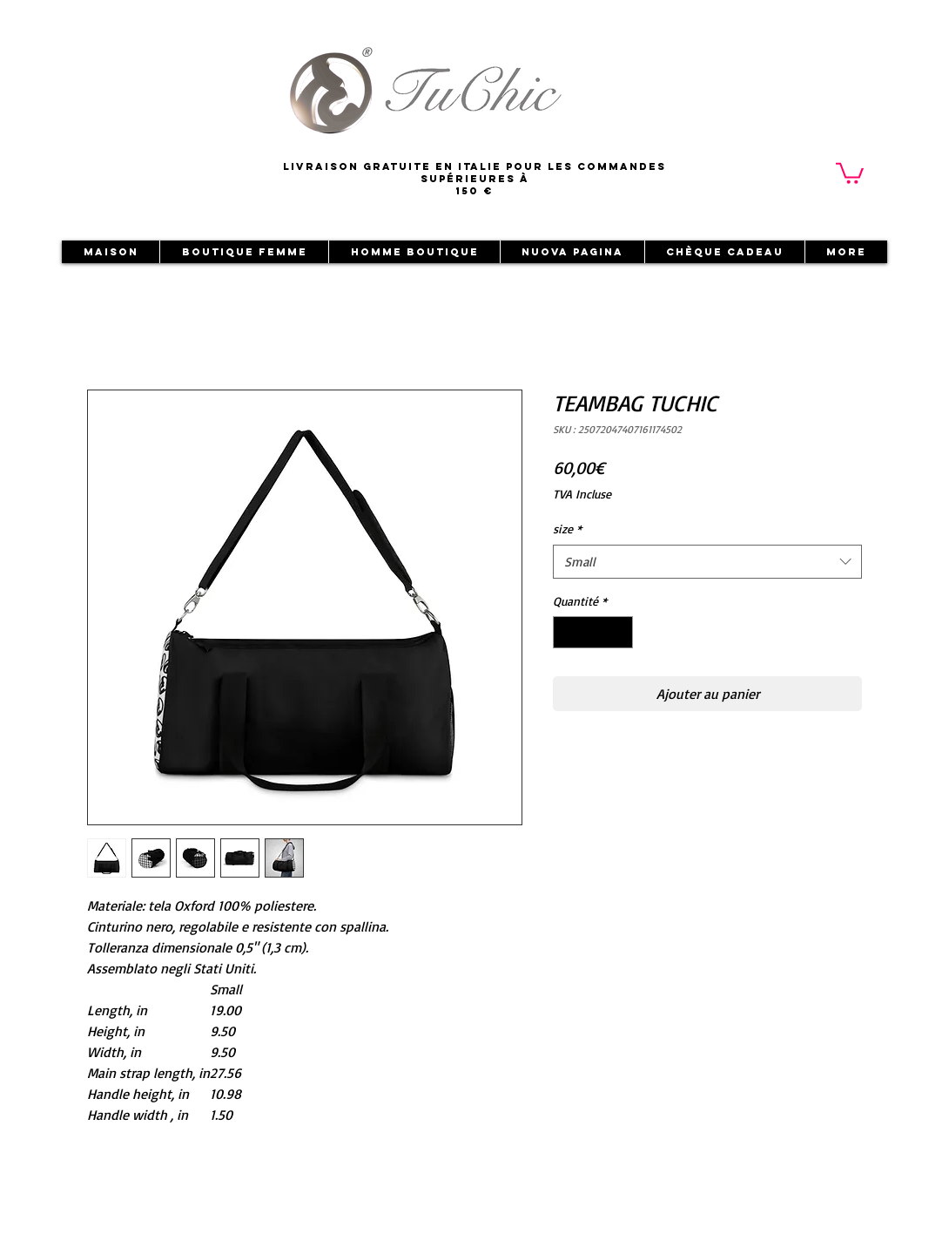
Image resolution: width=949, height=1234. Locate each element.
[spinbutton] (593, 632)
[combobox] (707, 562)
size (567, 528)
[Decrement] (566, 632)
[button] (850, 172)
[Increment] (619, 632)
